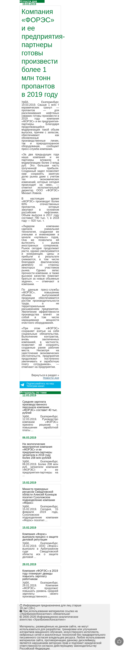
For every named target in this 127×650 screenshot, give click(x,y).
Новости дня (51, 377)
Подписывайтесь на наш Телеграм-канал (40, 384)
